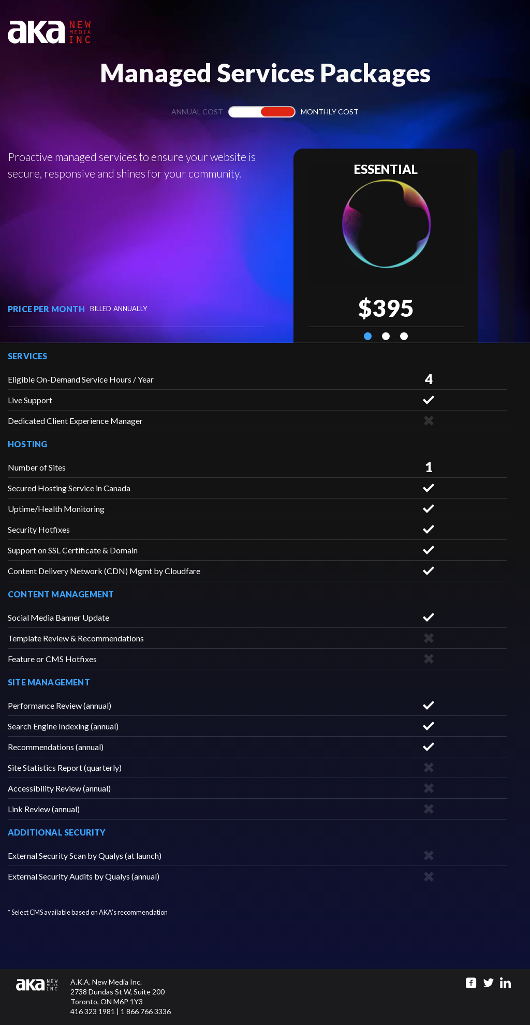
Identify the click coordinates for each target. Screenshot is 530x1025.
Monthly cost (330, 111)
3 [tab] (404, 336)
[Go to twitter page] (488, 982)
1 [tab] (368, 336)
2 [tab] (386, 336)
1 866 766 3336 (146, 1011)
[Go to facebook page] (471, 982)
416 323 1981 (92, 1011)
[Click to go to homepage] (43, 997)
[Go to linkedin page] (505, 982)
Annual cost (197, 111)
